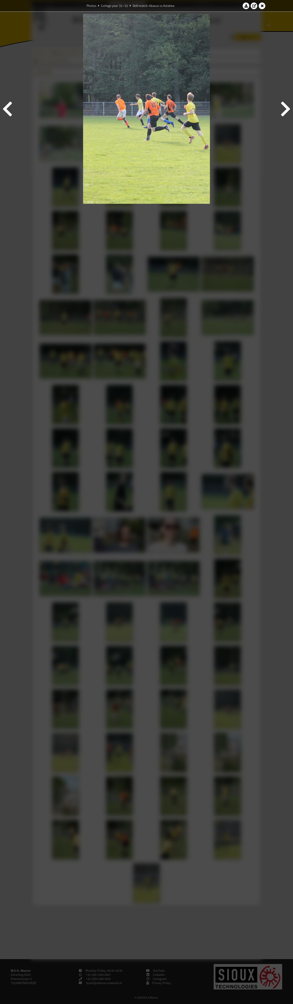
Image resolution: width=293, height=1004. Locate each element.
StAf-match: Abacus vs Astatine (153, 6)
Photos (91, 6)
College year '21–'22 (114, 6)
